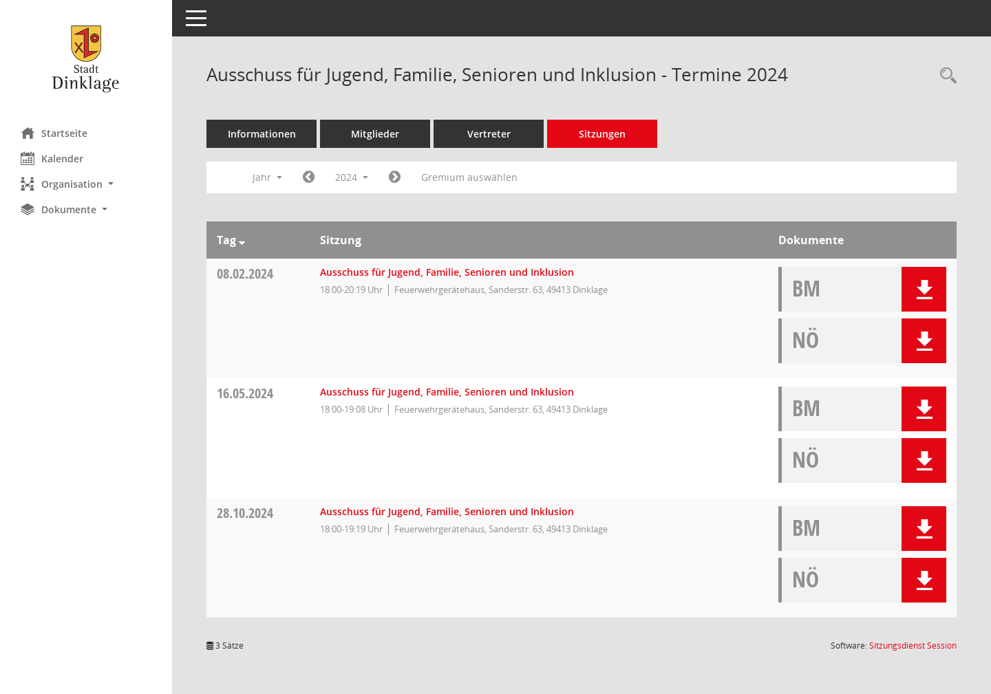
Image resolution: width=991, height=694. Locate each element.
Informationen (262, 133)
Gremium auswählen (469, 177)
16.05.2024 (245, 393)
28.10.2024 (245, 512)
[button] (86, 184)
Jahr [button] (267, 177)
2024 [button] (351, 177)
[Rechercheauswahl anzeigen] (945, 76)
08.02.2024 (245, 273)
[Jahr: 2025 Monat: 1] (395, 177)
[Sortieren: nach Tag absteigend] (242, 240)
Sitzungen (602, 133)
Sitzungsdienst (913, 645)
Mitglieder (375, 133)
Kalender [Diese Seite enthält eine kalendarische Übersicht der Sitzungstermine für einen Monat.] (52, 158)
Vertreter (489, 133)
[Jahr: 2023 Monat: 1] (308, 177)
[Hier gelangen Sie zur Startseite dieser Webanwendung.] (86, 58)
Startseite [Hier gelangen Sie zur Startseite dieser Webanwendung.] (54, 133)
